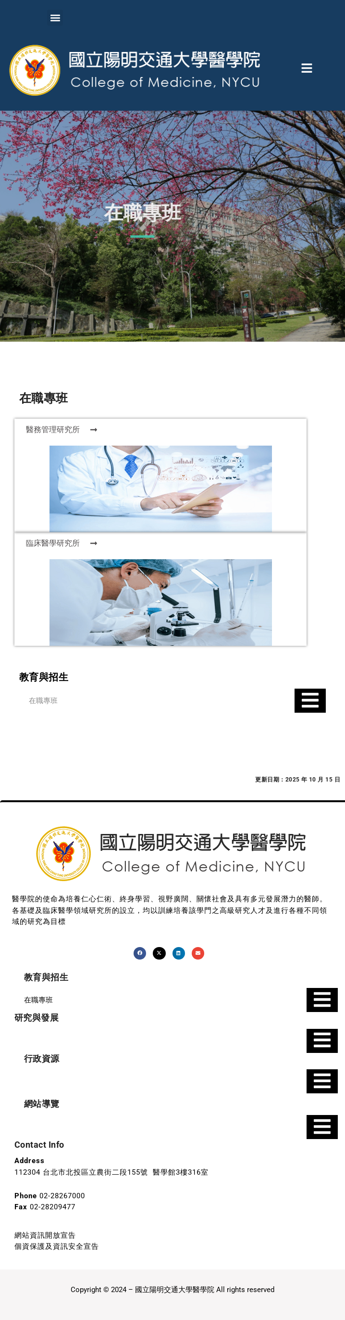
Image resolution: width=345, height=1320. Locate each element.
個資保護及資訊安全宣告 (56, 1246)
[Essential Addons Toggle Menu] (310, 701)
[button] (55, 18)
